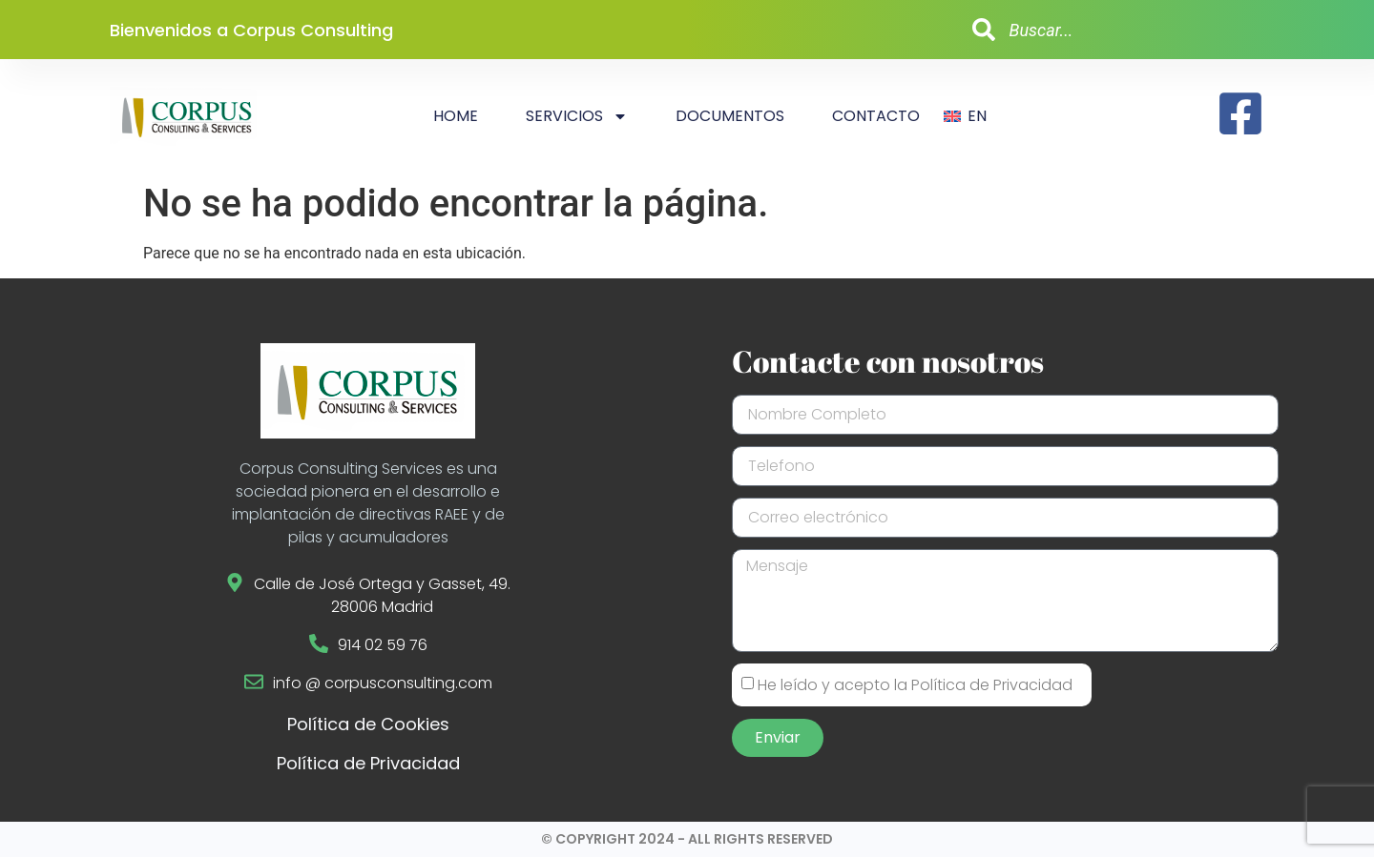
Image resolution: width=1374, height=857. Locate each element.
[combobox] (1110, 29)
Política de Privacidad (368, 763)
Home (455, 116)
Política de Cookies (368, 724)
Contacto (876, 116)
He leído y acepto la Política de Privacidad (915, 685)
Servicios (577, 116)
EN (977, 116)
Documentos (730, 116)
